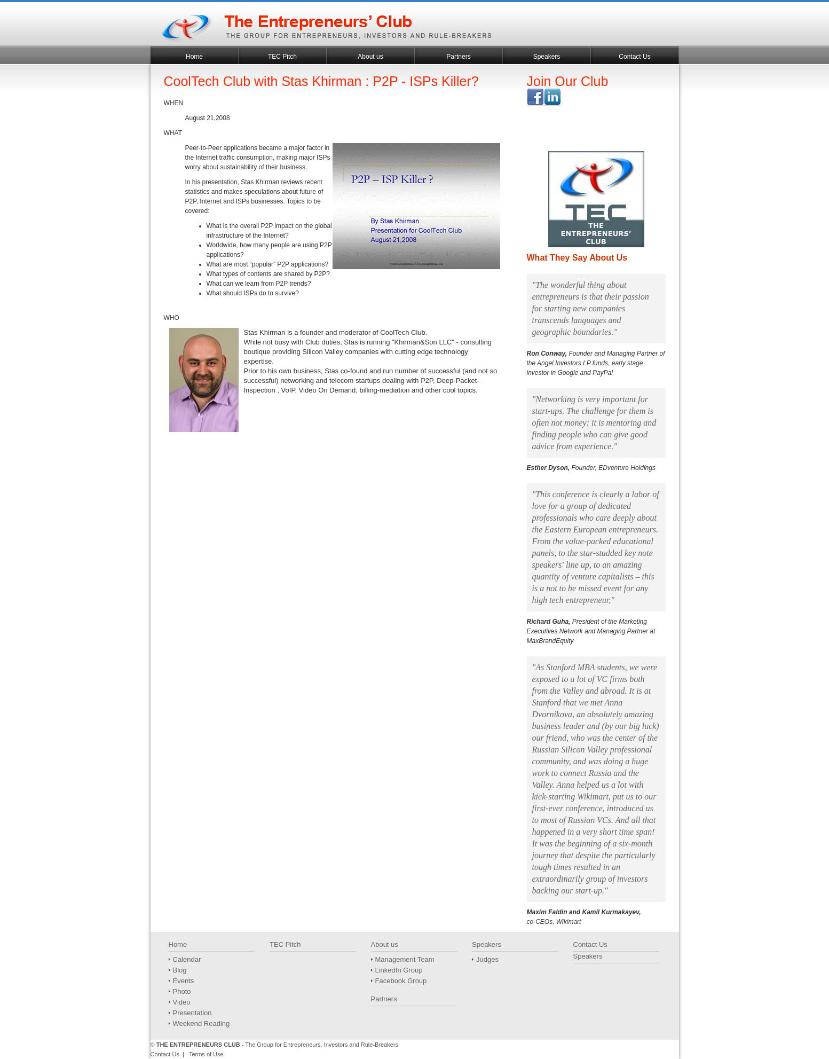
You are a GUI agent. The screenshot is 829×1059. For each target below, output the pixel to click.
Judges (487, 959)
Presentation (192, 1013)
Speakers (546, 56)
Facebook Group (401, 981)
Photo (182, 991)
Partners (458, 56)
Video (182, 1002)
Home (194, 56)
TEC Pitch (282, 56)
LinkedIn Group (399, 970)
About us (370, 56)
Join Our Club (568, 81)
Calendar (187, 959)
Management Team (405, 959)
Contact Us (634, 56)
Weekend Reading (201, 1023)
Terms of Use (206, 1054)
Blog (180, 970)
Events (183, 981)
